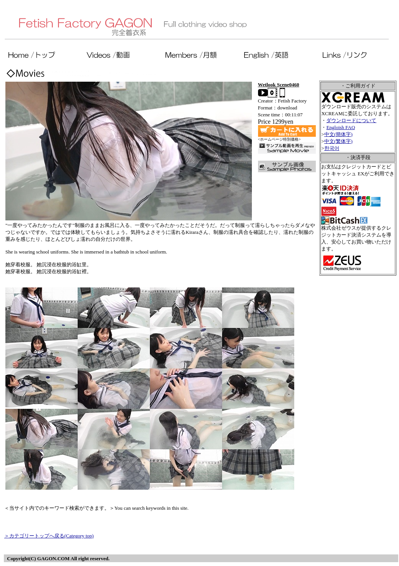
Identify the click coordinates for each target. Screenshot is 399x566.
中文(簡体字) (338, 134)
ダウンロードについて (351, 120)
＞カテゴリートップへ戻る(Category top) (49, 536)
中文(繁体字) (338, 141)
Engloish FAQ (340, 127)
